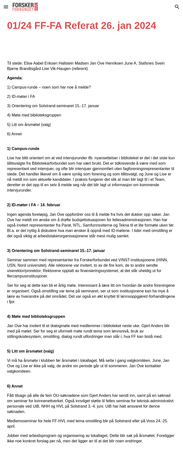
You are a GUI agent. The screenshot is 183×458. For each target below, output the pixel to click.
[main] (91, 25)
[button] (6, 6)
